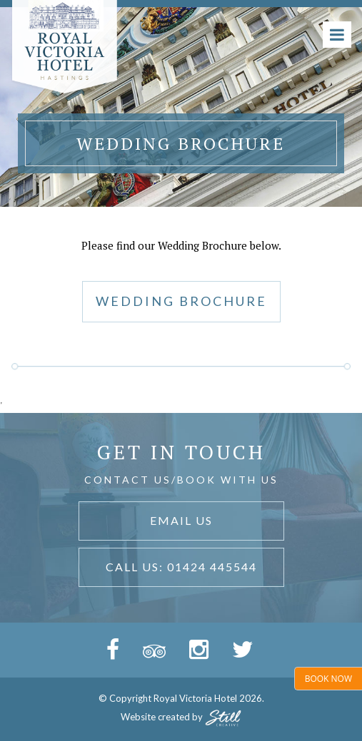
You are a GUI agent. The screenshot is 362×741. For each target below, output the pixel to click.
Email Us (181, 520)
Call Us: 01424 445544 (181, 566)
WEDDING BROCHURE (181, 301)
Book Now (328, 679)
